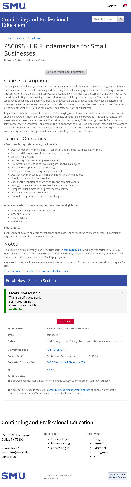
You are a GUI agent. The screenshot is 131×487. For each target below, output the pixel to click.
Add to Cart (65, 321)
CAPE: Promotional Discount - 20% (66, 362)
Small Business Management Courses (69, 389)
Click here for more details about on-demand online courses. (37, 271)
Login (110, 5)
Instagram (101, 452)
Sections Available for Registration (65, 71)
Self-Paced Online (56, 350)
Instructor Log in (62, 443)
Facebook (100, 448)
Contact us (9, 457)
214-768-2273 (11, 448)
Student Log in (60, 439)
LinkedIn (99, 443)
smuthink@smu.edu (15, 452)
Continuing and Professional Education (35, 22)
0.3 (51, 370)
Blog (97, 439)
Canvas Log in (60, 448)
